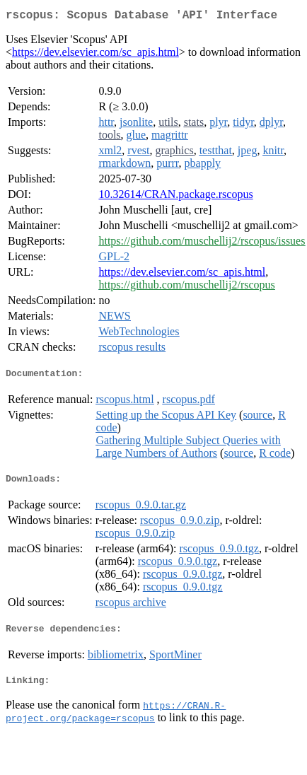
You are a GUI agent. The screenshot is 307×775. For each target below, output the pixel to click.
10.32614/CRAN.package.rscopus (175, 197)
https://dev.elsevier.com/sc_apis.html (95, 55)
